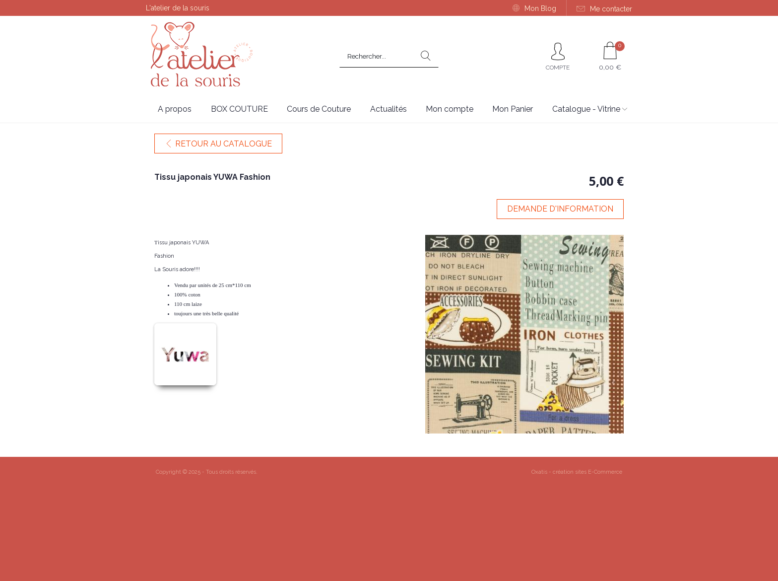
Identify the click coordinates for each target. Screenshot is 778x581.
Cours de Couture (319, 109)
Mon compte (449, 109)
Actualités (388, 109)
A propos (175, 109)
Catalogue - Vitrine (586, 109)
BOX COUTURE (239, 109)
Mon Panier (512, 109)
